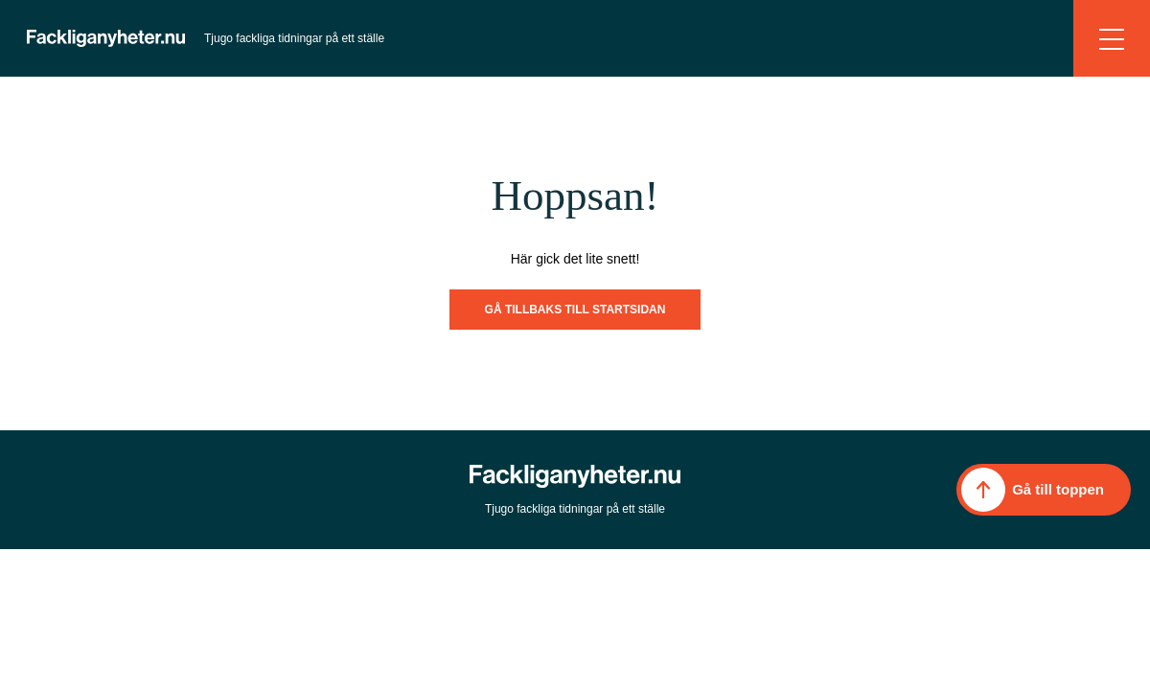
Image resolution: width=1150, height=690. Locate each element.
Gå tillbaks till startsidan (575, 309)
